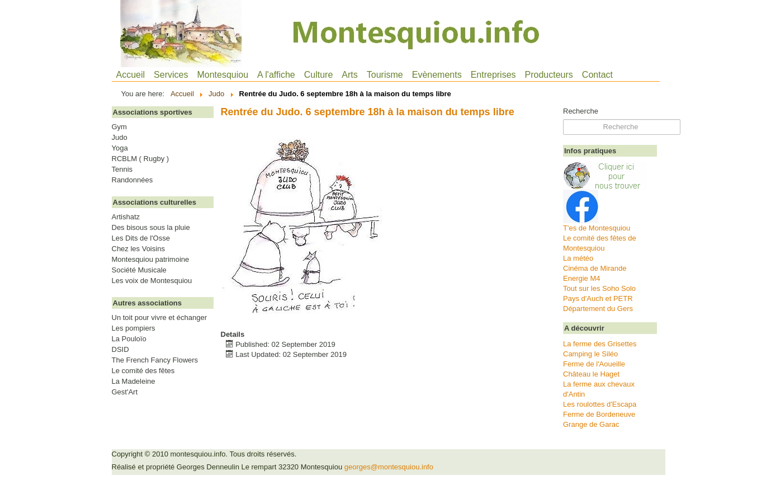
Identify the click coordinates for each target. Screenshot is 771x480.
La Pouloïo (129, 339)
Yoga (120, 148)
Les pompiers (133, 328)
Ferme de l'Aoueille (594, 364)
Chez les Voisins (138, 249)
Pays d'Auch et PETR (598, 298)
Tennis (122, 169)
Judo (119, 138)
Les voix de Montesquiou (152, 281)
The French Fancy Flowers (155, 360)
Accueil (130, 74)
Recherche (580, 111)
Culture (318, 74)
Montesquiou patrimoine (151, 259)
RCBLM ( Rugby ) (140, 159)
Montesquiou (222, 74)
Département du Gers (598, 308)
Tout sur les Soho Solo (599, 288)
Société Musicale (139, 270)
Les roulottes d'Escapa (599, 404)
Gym (119, 127)
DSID (120, 350)
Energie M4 (581, 278)
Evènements (437, 74)
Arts (349, 74)
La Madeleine (133, 381)
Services (171, 74)
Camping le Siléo (590, 354)
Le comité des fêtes (143, 371)
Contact (597, 74)
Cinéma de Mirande (594, 268)
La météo (578, 258)
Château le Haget (591, 374)
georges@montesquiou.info (388, 467)
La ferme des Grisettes (600, 344)
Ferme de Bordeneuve (599, 414)
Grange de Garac (591, 424)
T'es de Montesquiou (596, 228)
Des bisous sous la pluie (151, 228)
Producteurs (549, 74)
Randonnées (132, 180)
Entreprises (493, 74)
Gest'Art (125, 392)
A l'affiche (276, 74)
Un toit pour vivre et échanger (159, 318)
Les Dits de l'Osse (141, 238)
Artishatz (126, 217)
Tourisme (385, 74)
